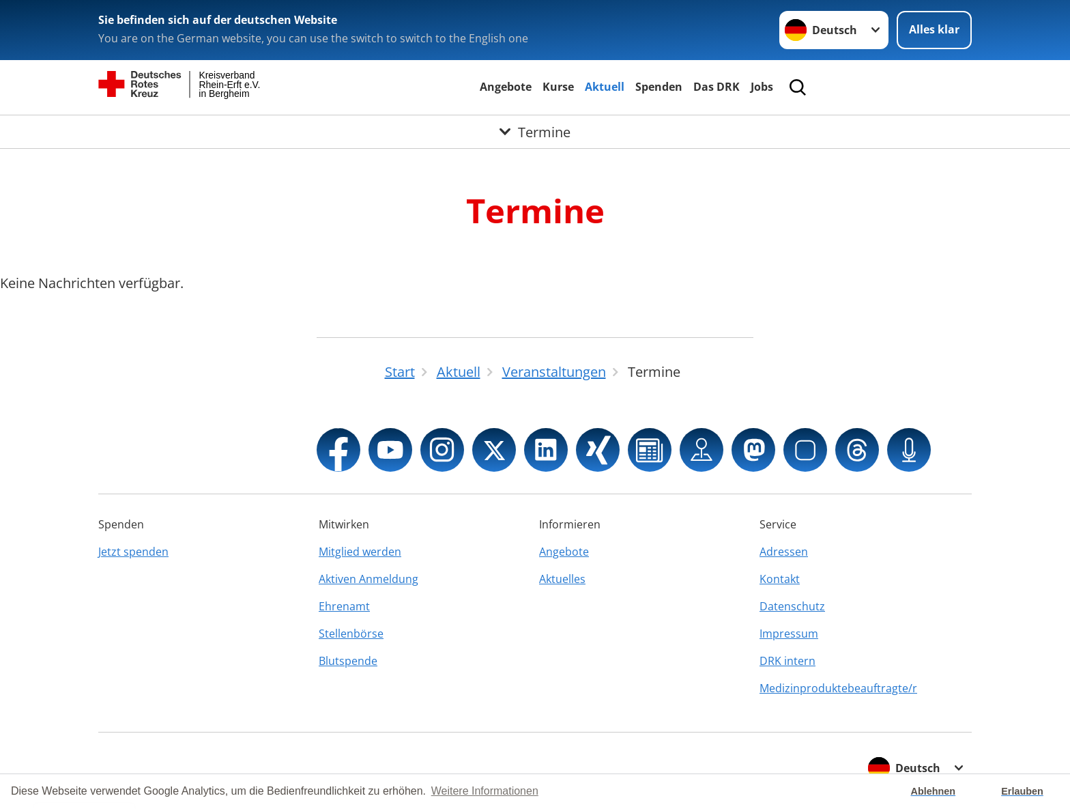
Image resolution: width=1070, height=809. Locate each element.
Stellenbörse (351, 633)
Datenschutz (792, 606)
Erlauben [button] (1022, 791)
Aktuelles (562, 578)
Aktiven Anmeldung (368, 578)
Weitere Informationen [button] (484, 791)
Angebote (506, 86)
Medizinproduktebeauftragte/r (838, 688)
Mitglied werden (360, 551)
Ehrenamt (344, 606)
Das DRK (716, 86)
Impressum (789, 633)
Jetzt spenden (133, 551)
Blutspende (348, 660)
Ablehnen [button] (933, 791)
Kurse (558, 86)
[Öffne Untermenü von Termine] (535, 131)
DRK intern (787, 660)
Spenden (658, 86)
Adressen (784, 551)
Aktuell (604, 86)
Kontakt (780, 578)
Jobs (762, 86)
